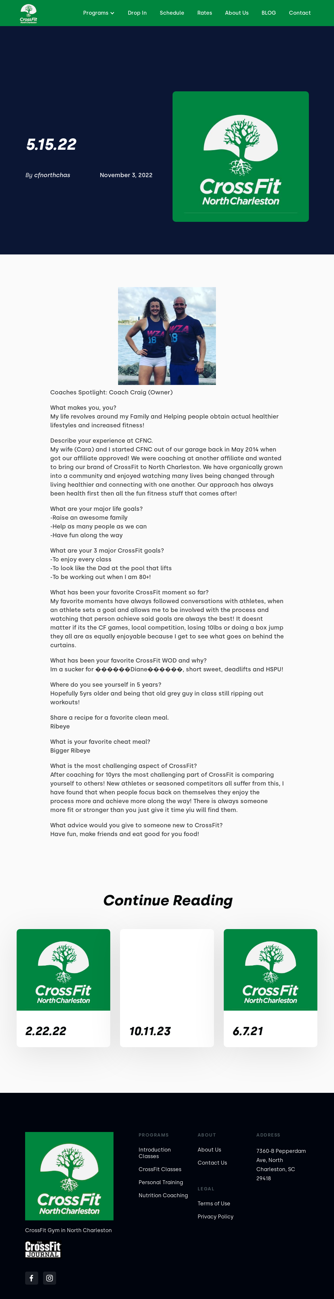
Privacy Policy (216, 1217)
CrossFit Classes (160, 1169)
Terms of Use (214, 1203)
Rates (204, 13)
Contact (300, 13)
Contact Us (212, 1163)
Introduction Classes (155, 1153)
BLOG (269, 13)
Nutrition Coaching (163, 1195)
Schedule (172, 13)
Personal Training (161, 1182)
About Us (237, 13)
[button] (98, 13)
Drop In (137, 13)
